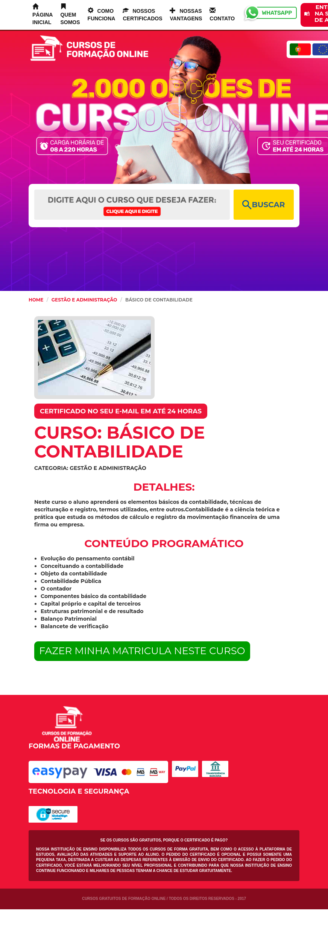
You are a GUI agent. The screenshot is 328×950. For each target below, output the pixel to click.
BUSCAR (263, 205)
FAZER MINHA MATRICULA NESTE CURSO (142, 651)
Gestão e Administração (84, 300)
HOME (36, 300)
